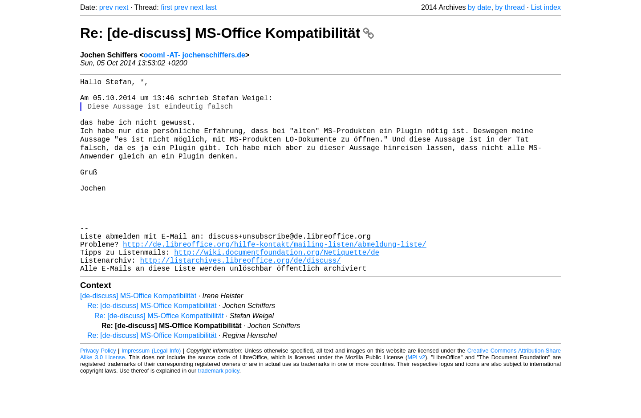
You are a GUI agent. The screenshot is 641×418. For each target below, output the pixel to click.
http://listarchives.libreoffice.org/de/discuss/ (240, 299)
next (121, 7)
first (166, 7)
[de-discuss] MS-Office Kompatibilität (138, 336)
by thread (510, 7)
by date (479, 7)
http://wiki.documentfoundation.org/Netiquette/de (276, 289)
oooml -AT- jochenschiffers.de (194, 55)
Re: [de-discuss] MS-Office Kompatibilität (227, 33)
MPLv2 (416, 397)
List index (546, 7)
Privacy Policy (98, 391)
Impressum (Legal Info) (151, 391)
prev (106, 7)
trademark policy (218, 411)
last (211, 7)
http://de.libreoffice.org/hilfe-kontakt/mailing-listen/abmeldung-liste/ (274, 279)
